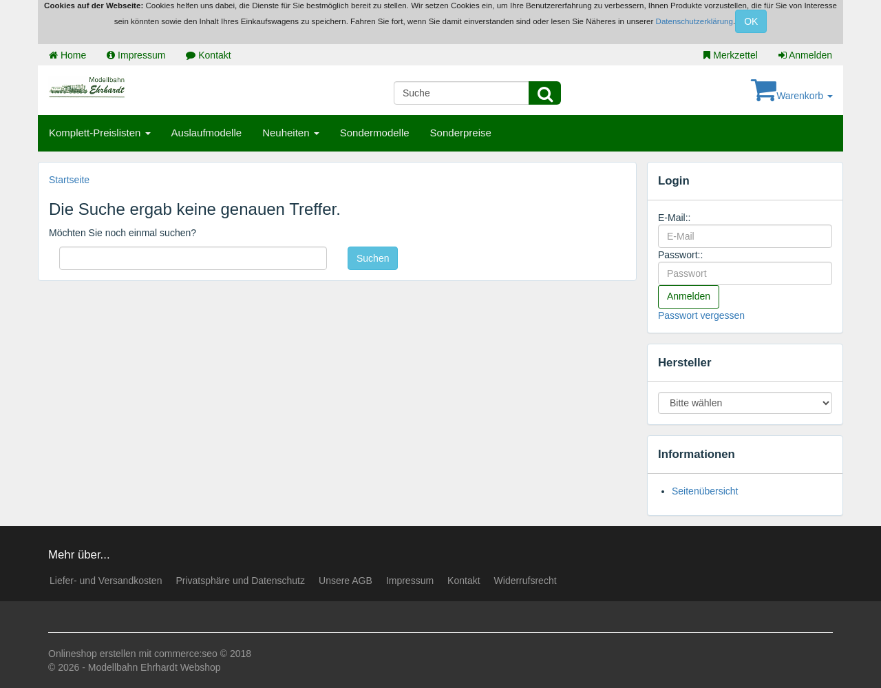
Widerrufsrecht (525, 580)
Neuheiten (290, 132)
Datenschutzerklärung (694, 21)
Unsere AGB (345, 580)
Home (67, 55)
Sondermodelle (375, 132)
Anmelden (805, 55)
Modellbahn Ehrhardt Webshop (154, 667)
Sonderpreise (460, 132)
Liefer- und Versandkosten (106, 580)
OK (751, 21)
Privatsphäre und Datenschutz (240, 580)
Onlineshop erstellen (92, 653)
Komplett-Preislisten (100, 132)
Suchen (373, 258)
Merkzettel (730, 55)
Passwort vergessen (701, 315)
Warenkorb (792, 95)
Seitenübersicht (705, 491)
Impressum (136, 55)
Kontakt (208, 55)
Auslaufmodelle (206, 132)
